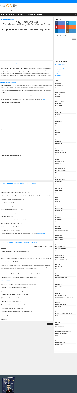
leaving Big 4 (58, 217)
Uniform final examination (61, 333)
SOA (57, 291)
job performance (59, 208)
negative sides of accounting (62, 230)
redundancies (59, 266)
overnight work (59, 239)
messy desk (58, 228)
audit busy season (60, 101)
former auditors (59, 183)
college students (59, 150)
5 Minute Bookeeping (59, 68)
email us (14, 95)
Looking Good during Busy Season (63, 221)
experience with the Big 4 (61, 170)
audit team (58, 110)
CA (56, 134)
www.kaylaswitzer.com (6, 280)
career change (59, 143)
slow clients (58, 288)
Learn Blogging (10, 14)
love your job (59, 224)
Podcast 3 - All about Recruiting (8, 63)
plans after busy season (61, 248)
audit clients (59, 103)
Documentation (20, 14)
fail (56, 172)
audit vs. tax (58, 112)
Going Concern (58, 73)
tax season (58, 306)
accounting (58, 83)
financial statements (60, 179)
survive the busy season (61, 304)
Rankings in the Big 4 (60, 255)
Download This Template (35, 14)
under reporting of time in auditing (63, 331)
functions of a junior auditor (62, 186)
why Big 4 (58, 340)
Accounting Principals (59, 71)
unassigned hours (60, 326)
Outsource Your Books (59, 66)
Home (2, 14)
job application (59, 206)
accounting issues (60, 87)
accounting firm (59, 85)
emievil (57, 159)
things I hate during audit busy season (64, 313)
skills (57, 282)
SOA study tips (59, 293)
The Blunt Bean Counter (60, 64)
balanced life (58, 121)
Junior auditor (59, 210)
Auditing (58, 114)
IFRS (57, 199)
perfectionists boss (60, 246)
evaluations (58, 163)
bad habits (58, 119)
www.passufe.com (41, 233)
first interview (59, 181)
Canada (57, 139)
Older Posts (50, 323)
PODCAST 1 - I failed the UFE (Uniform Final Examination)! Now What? (18, 242)
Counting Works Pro (59, 69)
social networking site (61, 295)
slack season (59, 286)
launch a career (59, 215)
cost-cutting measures (61, 152)
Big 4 (57, 123)
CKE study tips (59, 148)
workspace (58, 349)
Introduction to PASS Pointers (8, 82)
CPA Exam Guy (58, 75)
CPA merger (58, 157)
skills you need (59, 284)
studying (58, 302)
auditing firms (59, 116)
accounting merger (60, 90)
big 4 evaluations (59, 125)
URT (57, 335)
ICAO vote (58, 197)
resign (57, 268)
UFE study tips (59, 322)
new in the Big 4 (59, 235)
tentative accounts (60, 311)
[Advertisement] (65, 49)
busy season (58, 132)
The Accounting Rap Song (7, 19)
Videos (43, 99)
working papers (59, 344)
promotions (58, 250)
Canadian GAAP (59, 141)
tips (57, 315)
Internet (58, 201)
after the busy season (60, 92)
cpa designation (59, 154)
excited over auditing (60, 168)
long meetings (59, 219)
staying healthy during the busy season (64, 297)
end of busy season (60, 161)
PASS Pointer (58, 244)
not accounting (59, 237)
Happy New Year (59, 188)
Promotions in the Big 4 (61, 253)
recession (58, 264)
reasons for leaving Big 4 (61, 257)
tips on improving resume (61, 317)
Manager (58, 226)
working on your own (60, 342)
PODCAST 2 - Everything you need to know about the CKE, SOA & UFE (18, 183)
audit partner (59, 105)
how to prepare (59, 192)
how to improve (59, 190)
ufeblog (57, 324)
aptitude (58, 94)
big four (57, 130)
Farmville (58, 177)
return (57, 275)
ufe (56, 320)
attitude (58, 96)
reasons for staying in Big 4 (61, 259)
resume (57, 273)
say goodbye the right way (61, 277)
